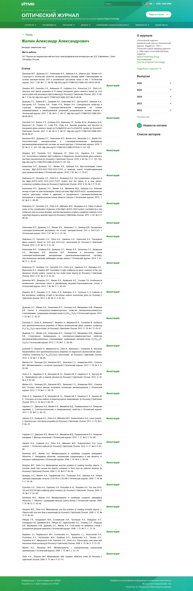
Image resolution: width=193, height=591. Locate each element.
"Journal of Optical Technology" (151, 62)
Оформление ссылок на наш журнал (112, 25)
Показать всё (143, 117)
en (148, 3)
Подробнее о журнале (149, 68)
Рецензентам (142, 25)
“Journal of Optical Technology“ (108, 19)
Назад (27, 34)
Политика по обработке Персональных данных (148, 587)
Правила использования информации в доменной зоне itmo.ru (140, 580)
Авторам (85, 25)
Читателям (69, 25)
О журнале (30, 25)
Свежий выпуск (49, 25)
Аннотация (113, 85)
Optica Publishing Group (148, 56)
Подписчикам (161, 25)
